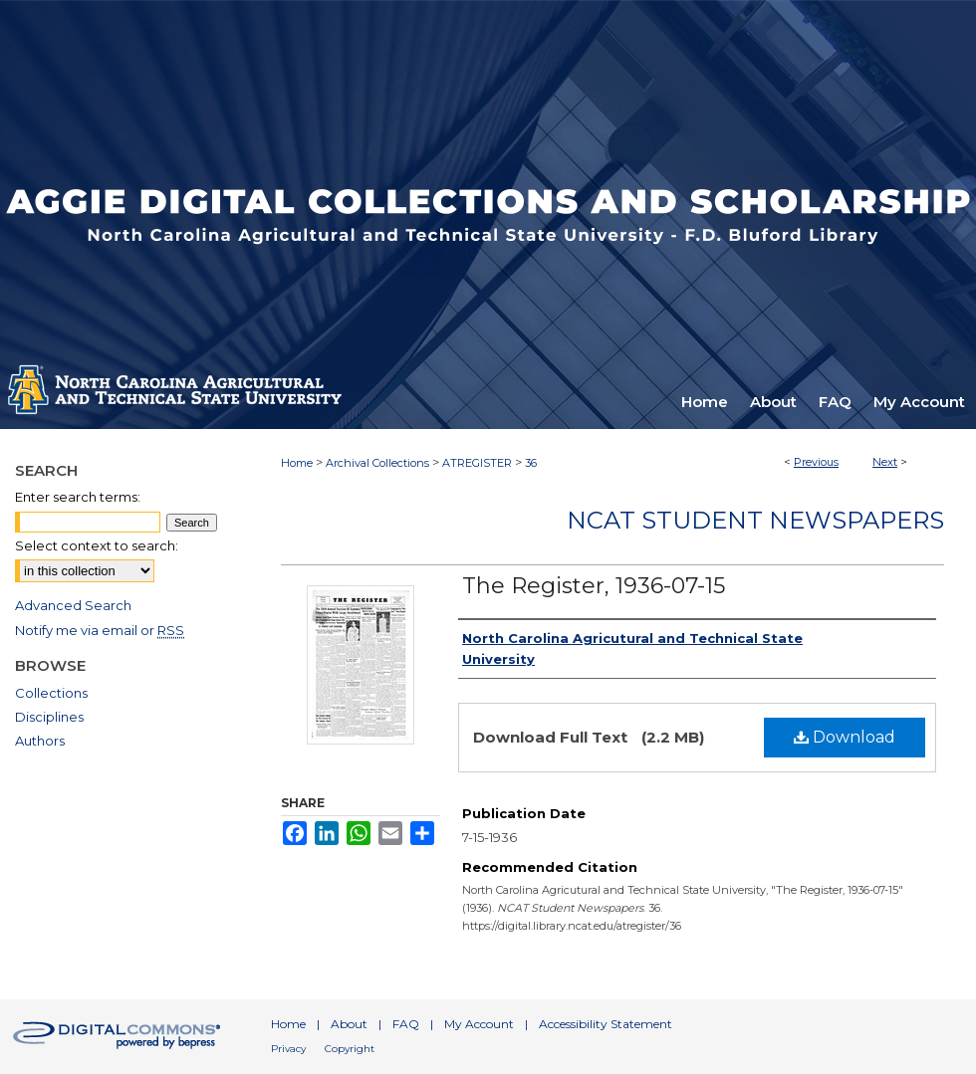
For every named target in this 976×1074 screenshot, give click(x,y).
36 (531, 463)
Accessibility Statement (605, 1023)
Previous (816, 462)
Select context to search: (96, 545)
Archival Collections (377, 463)
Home (297, 463)
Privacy (288, 1048)
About (349, 1023)
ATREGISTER (477, 463)
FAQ (405, 1023)
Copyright (349, 1048)
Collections (51, 693)
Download (844, 737)
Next (884, 462)
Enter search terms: (77, 497)
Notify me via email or (99, 630)
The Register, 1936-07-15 (593, 585)
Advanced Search (73, 605)
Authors (40, 741)
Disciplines (49, 717)
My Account (479, 1023)
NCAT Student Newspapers (755, 520)
